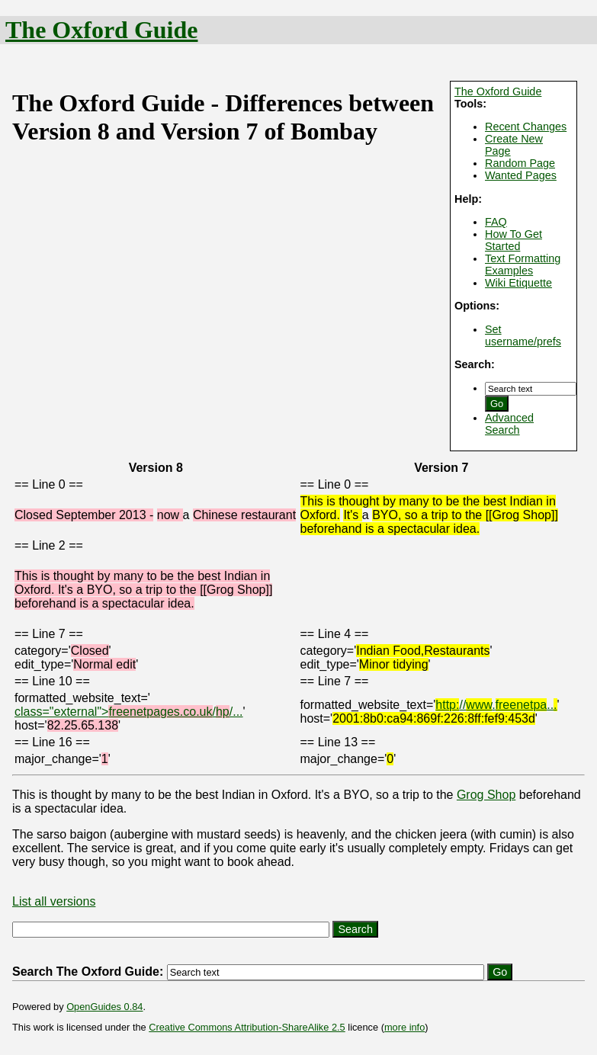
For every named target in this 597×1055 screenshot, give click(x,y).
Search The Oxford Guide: (87, 971)
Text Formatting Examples (522, 264)
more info (404, 1027)
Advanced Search (509, 424)
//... (496, 704)
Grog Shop (486, 794)
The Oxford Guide (101, 29)
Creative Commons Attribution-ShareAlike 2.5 (247, 1027)
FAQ (496, 222)
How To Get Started (513, 240)
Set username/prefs (523, 335)
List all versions (53, 901)
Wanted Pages (521, 175)
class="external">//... (128, 711)
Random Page (520, 163)
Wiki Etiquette (518, 283)
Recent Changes (526, 126)
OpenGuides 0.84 (104, 1006)
